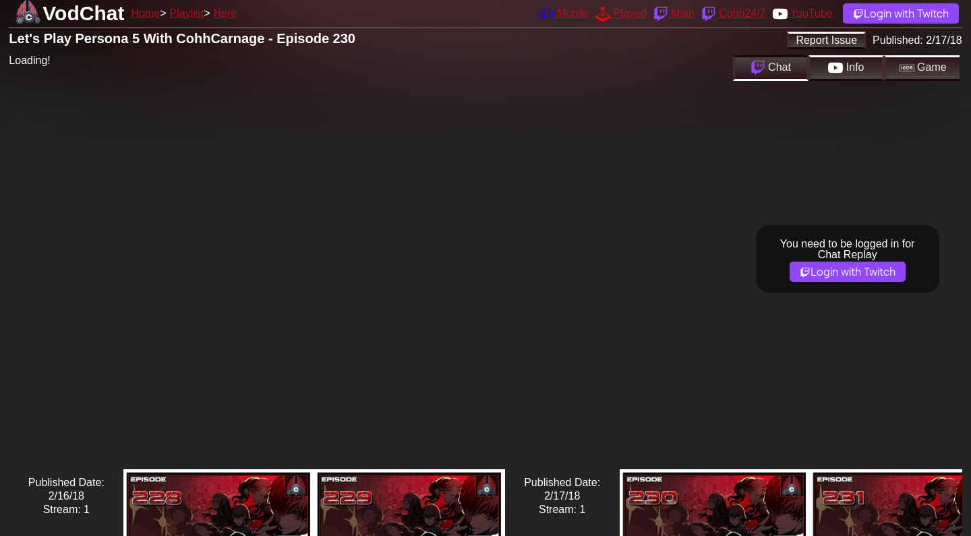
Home (145, 13)
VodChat (83, 13)
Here (225, 13)
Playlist (186, 13)
